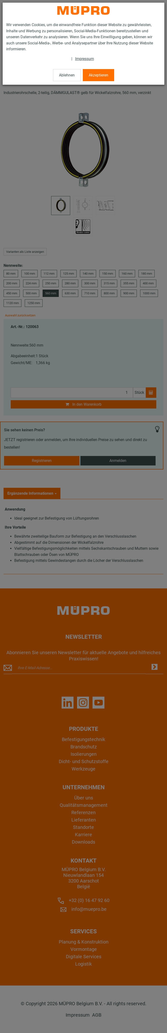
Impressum (84, 58)
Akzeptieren (98, 75)
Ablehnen (67, 75)
